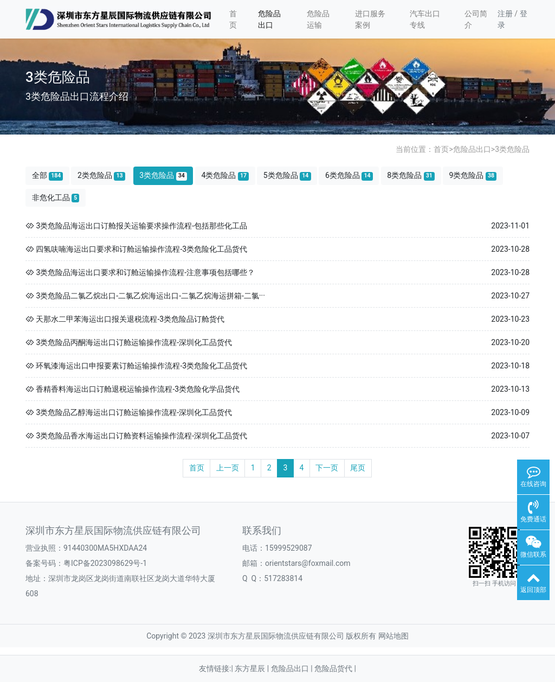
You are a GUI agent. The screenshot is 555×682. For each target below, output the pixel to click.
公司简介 (475, 19)
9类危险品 (473, 175)
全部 (47, 175)
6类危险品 (349, 175)
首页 (233, 19)
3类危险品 (512, 149)
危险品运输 (318, 19)
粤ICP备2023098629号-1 (105, 563)
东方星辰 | (252, 668)
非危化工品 (56, 197)
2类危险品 (101, 175)
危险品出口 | (292, 668)
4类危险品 (225, 175)
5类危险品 (287, 175)
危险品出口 (269, 19)
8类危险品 (411, 175)
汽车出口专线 (425, 19)
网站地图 (393, 636)
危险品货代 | (335, 668)
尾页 (357, 467)
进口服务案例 (370, 19)
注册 (505, 13)
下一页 (326, 467)
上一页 (227, 467)
